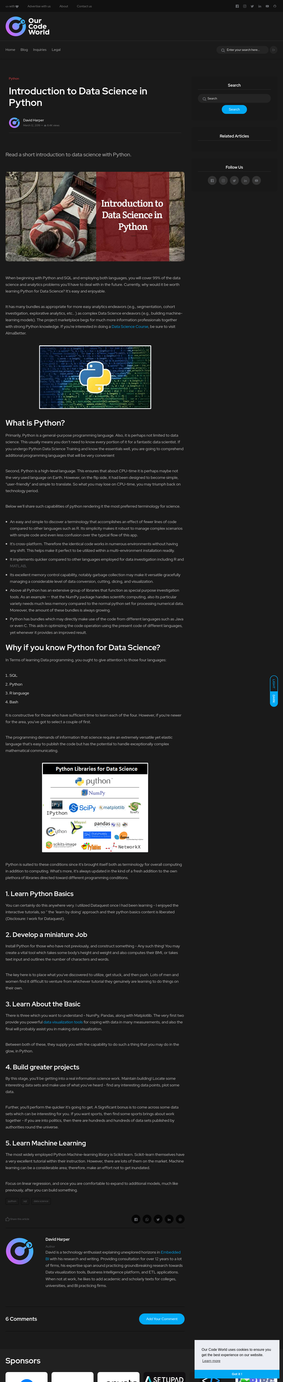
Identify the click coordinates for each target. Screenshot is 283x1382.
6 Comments (21, 1318)
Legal (56, 49)
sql (25, 1201)
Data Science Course (130, 326)
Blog (24, 49)
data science (41, 1201)
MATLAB (18, 565)
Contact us (84, 6)
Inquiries (39, 49)
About (63, 6)
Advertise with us (39, 6)
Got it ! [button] (237, 1374)
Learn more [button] (211, 1361)
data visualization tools (63, 1022)
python (12, 1201)
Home (10, 49)
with (12, 6)
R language (19, 693)
